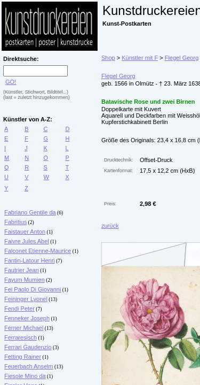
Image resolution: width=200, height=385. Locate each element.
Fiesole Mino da (25, 376)
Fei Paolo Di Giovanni (32, 289)
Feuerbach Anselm (28, 366)
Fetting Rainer (22, 356)
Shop (108, 58)
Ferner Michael (23, 328)
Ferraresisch (20, 337)
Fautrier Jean (21, 270)
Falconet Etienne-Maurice (37, 251)
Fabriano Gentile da (30, 212)
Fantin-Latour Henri (29, 260)
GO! (10, 82)
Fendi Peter (19, 308)
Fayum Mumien (24, 279)
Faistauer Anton (24, 231)
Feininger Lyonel (25, 299)
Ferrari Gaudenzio (28, 347)
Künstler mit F (140, 58)
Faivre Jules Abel (26, 241)
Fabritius (15, 222)
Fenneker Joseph (27, 318)
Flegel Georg (182, 58)
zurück (109, 225)
